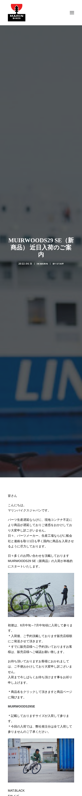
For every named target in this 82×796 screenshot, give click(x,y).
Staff (60, 209)
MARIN (44, 209)
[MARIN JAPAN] (41, 12)
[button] (72, 12)
